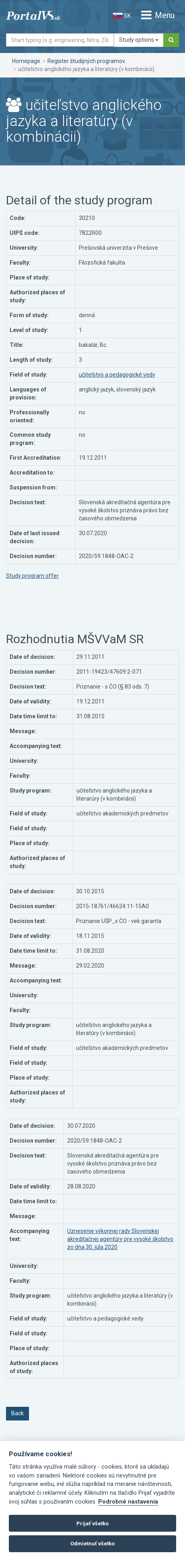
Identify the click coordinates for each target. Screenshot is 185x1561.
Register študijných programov (86, 61)
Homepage (26, 61)
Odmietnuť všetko (92, 1544)
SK (122, 15)
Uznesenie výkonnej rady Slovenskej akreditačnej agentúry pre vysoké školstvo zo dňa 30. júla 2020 (120, 1239)
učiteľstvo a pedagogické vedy (117, 374)
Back (17, 1413)
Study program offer (32, 576)
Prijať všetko (92, 1523)
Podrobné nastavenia (128, 1501)
